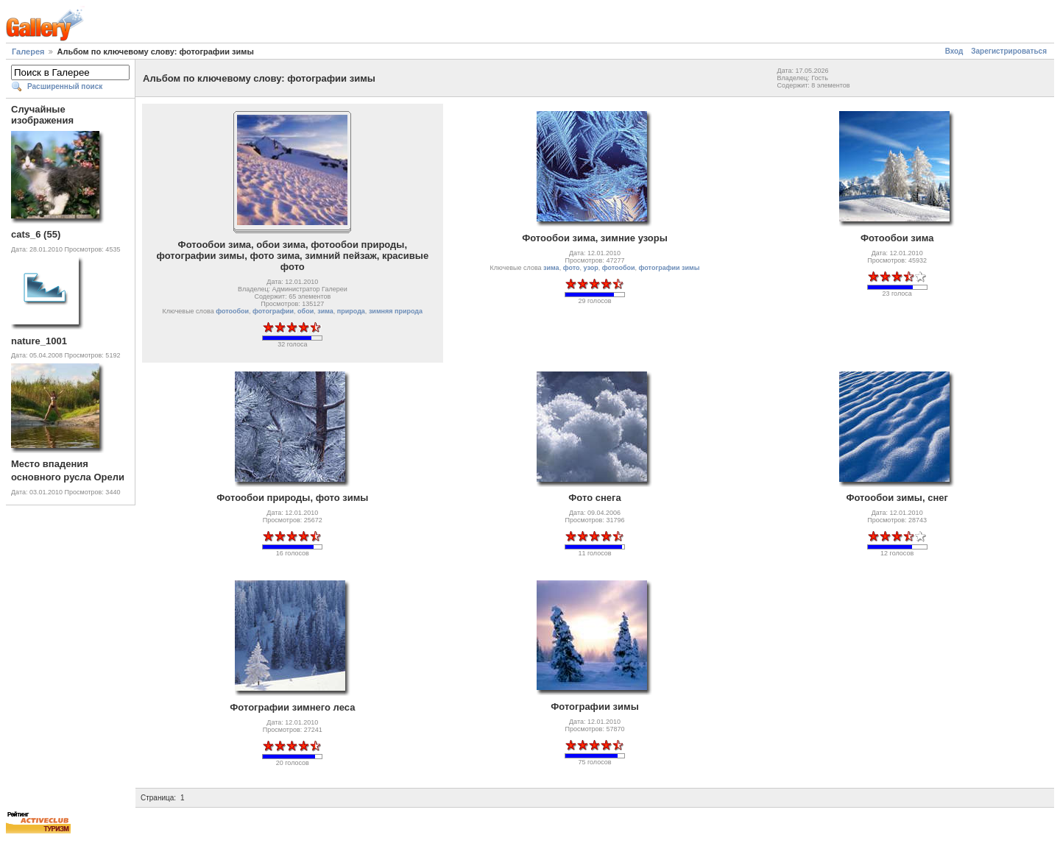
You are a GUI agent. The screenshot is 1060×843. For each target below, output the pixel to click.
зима (325, 311)
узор (591, 267)
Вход (954, 51)
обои (305, 311)
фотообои (232, 311)
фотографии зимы (669, 267)
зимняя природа (396, 311)
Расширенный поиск (64, 86)
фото (571, 267)
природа (351, 311)
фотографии (273, 311)
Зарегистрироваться (1009, 51)
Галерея (28, 51)
